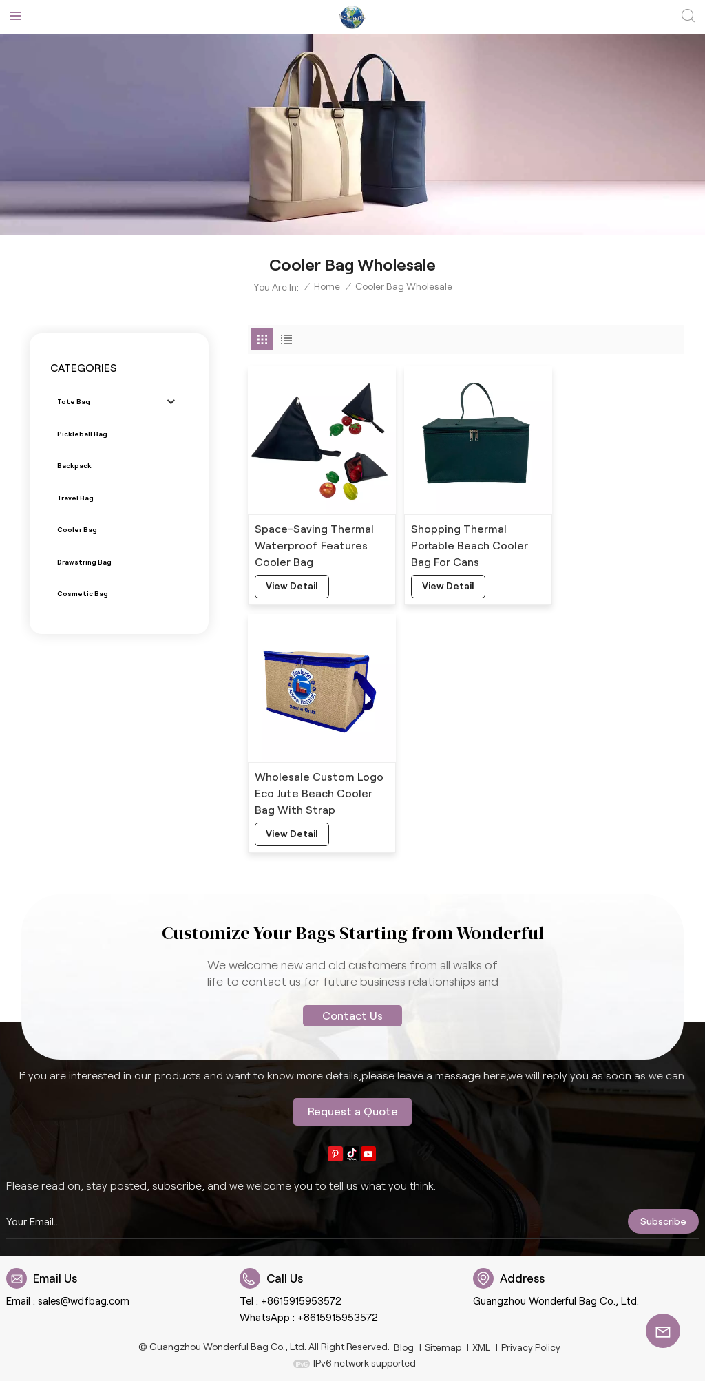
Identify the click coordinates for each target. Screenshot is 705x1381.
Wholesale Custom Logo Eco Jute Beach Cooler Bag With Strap (610, 537)
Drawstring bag (83, 561)
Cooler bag (76, 530)
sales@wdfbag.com (83, 1298)
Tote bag (73, 401)
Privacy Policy (530, 1344)
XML (481, 1344)
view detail (292, 578)
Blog (404, 1344)
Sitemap (443, 1344)
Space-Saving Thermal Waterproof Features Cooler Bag (314, 537)
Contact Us (352, 1013)
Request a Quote (353, 1109)
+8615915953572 (301, 1298)
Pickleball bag (82, 434)
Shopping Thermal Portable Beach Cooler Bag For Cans (461, 537)
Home (327, 286)
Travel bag (75, 497)
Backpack (74, 466)
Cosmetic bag (82, 594)
